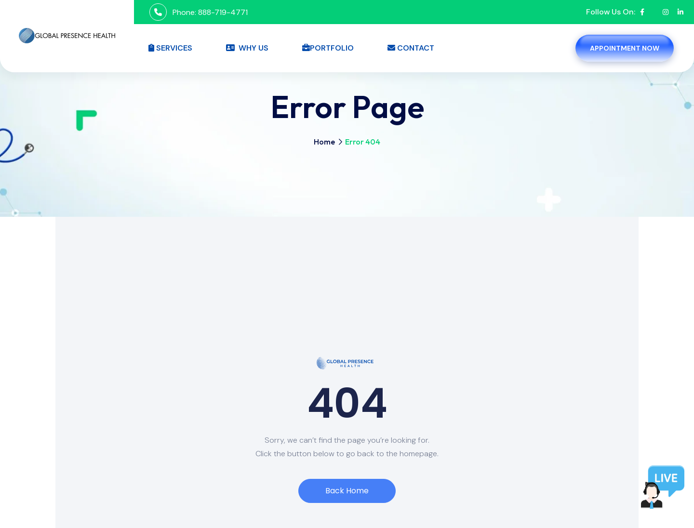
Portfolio (328, 48)
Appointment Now (624, 48)
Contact (410, 48)
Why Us (247, 48)
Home (324, 141)
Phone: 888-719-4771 (210, 12)
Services (170, 48)
